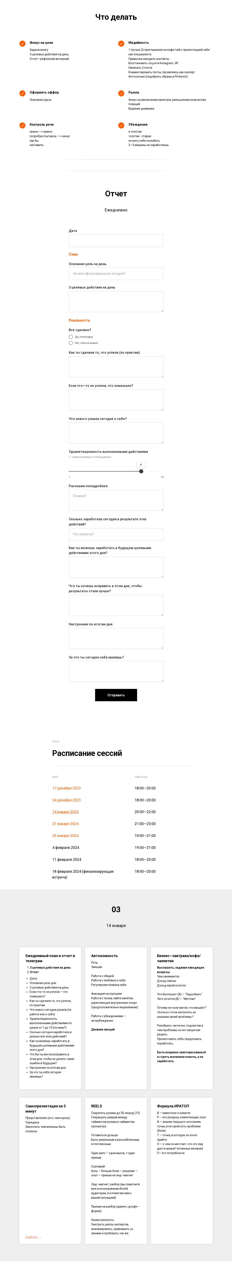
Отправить (116, 695)
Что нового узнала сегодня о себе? (98, 419)
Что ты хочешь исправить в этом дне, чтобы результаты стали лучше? (105, 588)
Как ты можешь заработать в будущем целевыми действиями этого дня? (110, 550)
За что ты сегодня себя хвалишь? (96, 657)
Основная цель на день (87, 264)
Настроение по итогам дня (90, 624)
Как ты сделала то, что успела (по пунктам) (104, 353)
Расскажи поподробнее (88, 486)
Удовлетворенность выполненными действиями (108, 452)
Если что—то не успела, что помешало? (101, 386)
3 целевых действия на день (92, 287)
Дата (73, 231)
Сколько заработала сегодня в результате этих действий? (107, 521)
